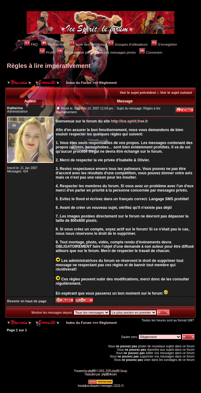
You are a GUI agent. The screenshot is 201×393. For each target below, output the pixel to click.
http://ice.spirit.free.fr (129, 121)
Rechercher (53, 44)
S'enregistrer (164, 44)
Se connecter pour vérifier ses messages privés (97, 52)
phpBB (92, 371)
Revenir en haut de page (26, 301)
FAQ (31, 44)
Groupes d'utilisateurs (128, 44)
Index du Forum (78, 83)
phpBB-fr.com (109, 374)
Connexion (150, 52)
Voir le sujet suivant (176, 92)
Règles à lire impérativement (49, 65)
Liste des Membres (87, 44)
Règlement (108, 83)
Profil (47, 52)
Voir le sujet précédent (138, 92)
